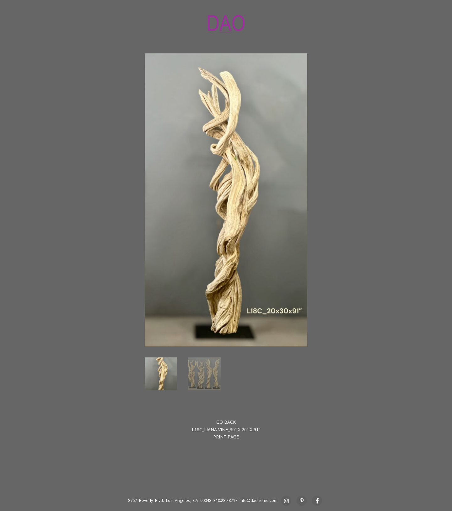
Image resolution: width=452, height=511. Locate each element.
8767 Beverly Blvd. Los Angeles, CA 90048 (169, 500)
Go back (226, 422)
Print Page (226, 437)
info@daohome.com (258, 500)
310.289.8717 (225, 500)
